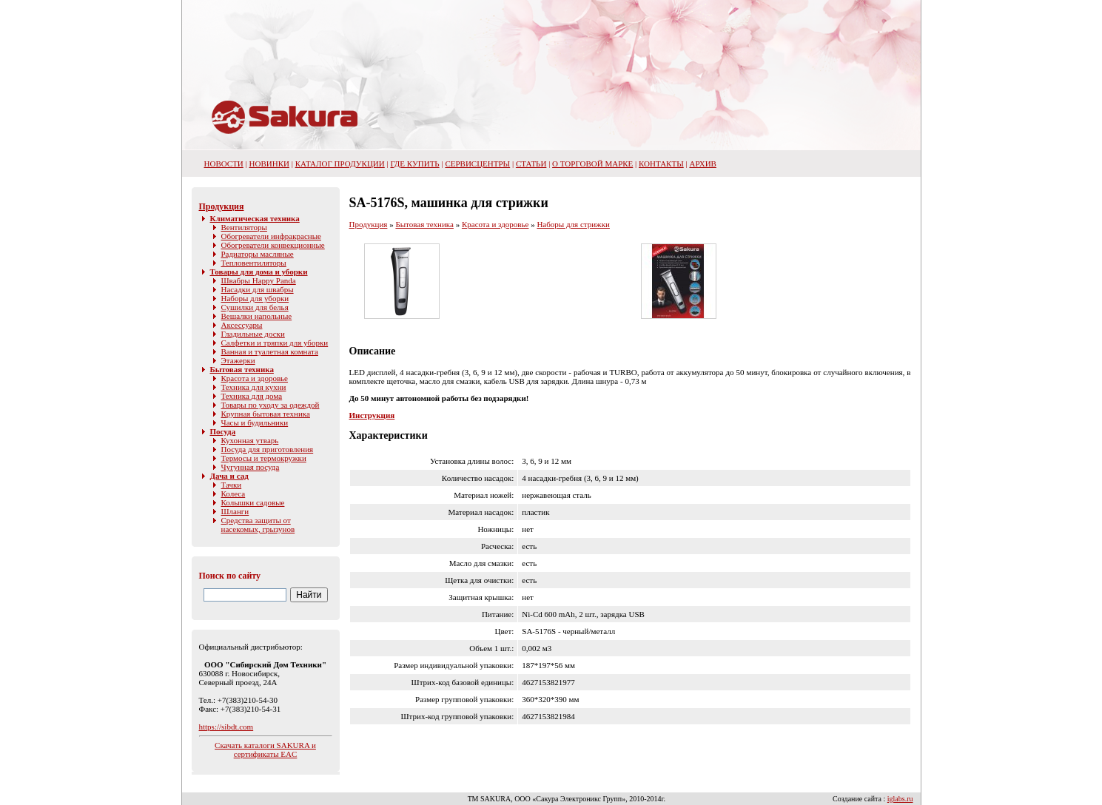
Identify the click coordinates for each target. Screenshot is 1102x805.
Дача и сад (229, 475)
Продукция (221, 206)
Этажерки (238, 360)
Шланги (235, 511)
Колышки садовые (253, 502)
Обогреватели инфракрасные (271, 236)
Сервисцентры (477, 163)
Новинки (269, 163)
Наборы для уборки (255, 298)
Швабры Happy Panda (258, 280)
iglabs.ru (900, 799)
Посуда (223, 431)
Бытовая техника (242, 369)
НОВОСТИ (223, 163)
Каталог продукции (340, 163)
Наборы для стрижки (573, 224)
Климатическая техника (255, 218)
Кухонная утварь (250, 440)
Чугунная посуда (250, 466)
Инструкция (372, 415)
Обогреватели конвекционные (273, 244)
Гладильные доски (253, 333)
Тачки (231, 484)
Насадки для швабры (257, 289)
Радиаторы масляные (257, 253)
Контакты (661, 163)
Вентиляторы (244, 227)
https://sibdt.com (226, 726)
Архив (702, 163)
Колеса (233, 493)
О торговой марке (592, 163)
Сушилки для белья (255, 307)
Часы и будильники (255, 422)
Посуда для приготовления (267, 449)
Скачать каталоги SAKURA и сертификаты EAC (265, 749)
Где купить (414, 163)
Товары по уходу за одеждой (270, 404)
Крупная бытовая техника (265, 413)
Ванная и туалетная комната (269, 351)
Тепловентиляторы (253, 262)
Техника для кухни (253, 387)
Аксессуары (242, 324)
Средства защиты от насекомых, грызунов (258, 524)
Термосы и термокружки (263, 458)
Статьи (531, 163)
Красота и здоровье (255, 378)
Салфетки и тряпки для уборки (275, 342)
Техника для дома (252, 395)
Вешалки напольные (256, 315)
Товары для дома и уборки (259, 271)
